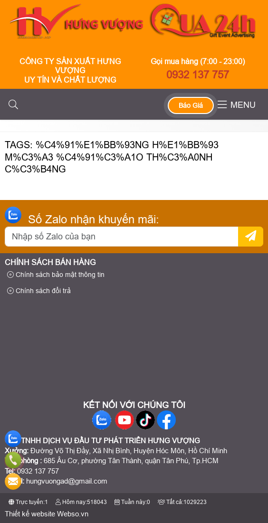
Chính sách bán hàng (50, 262)
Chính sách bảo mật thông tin (56, 274)
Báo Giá (191, 105)
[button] (13, 104)
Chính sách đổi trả (39, 291)
